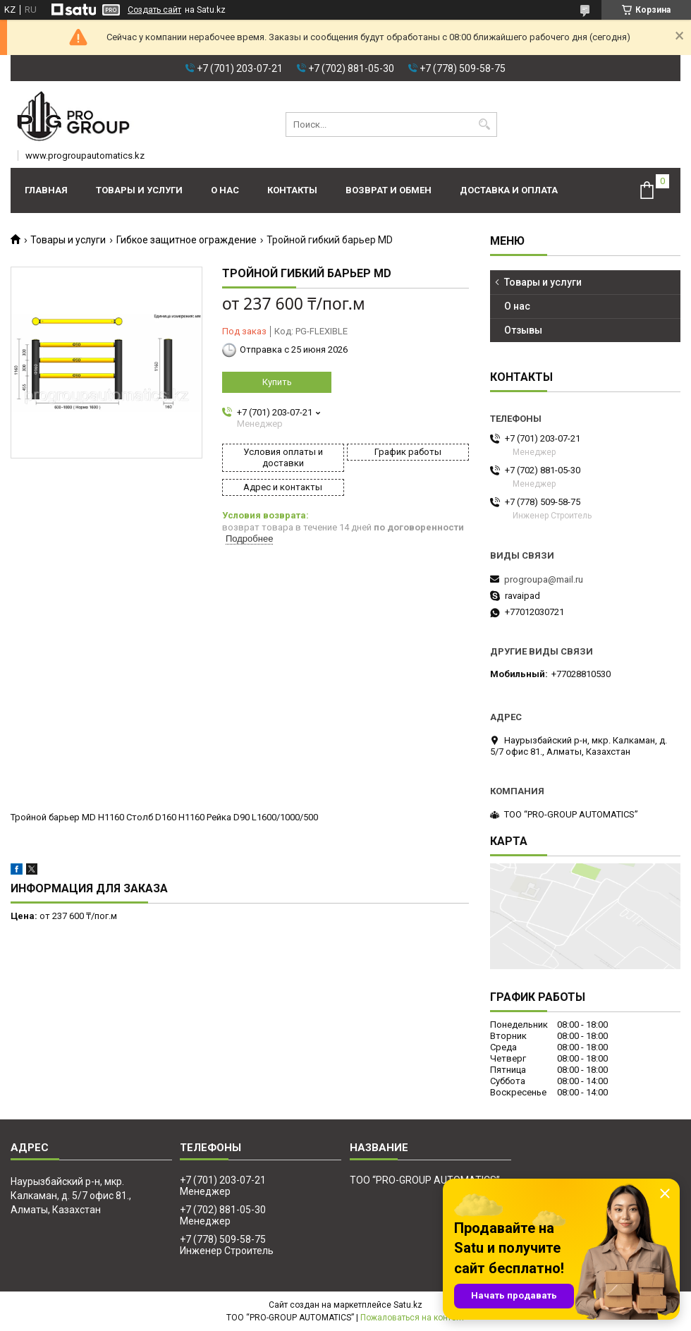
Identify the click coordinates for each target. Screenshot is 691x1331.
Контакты (292, 190)
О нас (225, 190)
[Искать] (484, 124)
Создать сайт (154, 10)
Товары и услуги (139, 190)
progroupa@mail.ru (543, 579)
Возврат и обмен (389, 190)
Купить (277, 382)
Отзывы (523, 330)
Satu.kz (407, 1305)
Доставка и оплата (509, 190)
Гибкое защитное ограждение (186, 239)
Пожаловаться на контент (412, 1318)
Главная (46, 190)
